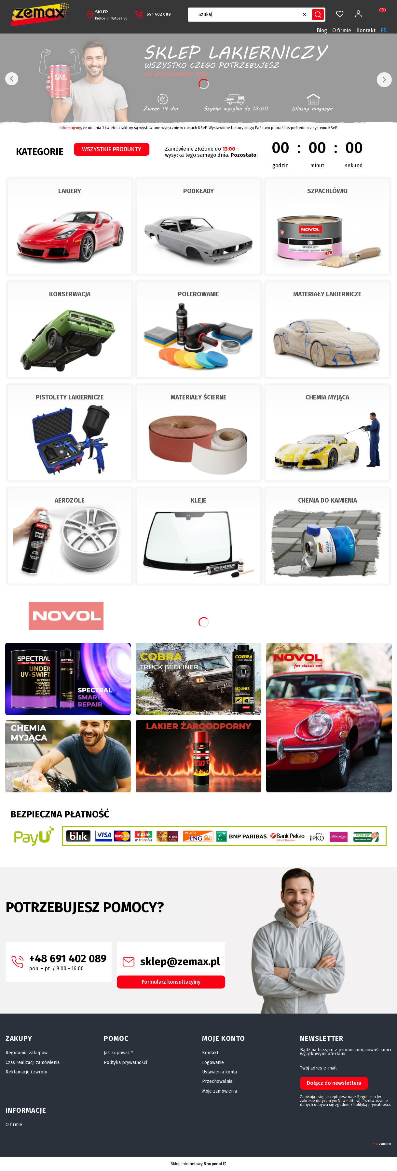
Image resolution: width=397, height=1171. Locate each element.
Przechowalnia (217, 1081)
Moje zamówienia (219, 1091)
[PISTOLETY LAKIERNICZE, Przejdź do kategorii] (69, 432)
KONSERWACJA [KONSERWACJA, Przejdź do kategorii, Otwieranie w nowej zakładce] (69, 294)
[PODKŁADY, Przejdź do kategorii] (198, 226)
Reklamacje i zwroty (26, 1072)
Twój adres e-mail (318, 1068)
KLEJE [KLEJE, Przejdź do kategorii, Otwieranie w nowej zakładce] (198, 500)
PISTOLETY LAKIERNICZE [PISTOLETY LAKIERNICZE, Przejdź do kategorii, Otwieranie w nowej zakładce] (70, 397)
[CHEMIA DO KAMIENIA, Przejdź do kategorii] (327, 535)
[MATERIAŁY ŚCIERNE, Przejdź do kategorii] (198, 432)
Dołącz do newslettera (334, 1083)
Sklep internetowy (196, 1164)
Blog (322, 30)
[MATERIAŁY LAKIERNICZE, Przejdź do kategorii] (327, 329)
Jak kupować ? (118, 1053)
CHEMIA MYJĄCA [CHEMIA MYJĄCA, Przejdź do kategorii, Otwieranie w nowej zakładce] (327, 397)
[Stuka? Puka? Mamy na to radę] (198, 679)
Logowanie (213, 1062)
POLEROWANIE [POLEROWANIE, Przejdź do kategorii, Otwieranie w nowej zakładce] (198, 294)
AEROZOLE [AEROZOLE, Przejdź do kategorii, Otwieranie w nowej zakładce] (70, 500)
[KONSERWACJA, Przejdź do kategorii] (69, 329)
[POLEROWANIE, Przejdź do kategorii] (198, 329)
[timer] (270, 152)
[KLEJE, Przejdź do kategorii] (198, 535)
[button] (318, 14)
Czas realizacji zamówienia (33, 1062)
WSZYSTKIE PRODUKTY (111, 149)
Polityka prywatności (125, 1062)
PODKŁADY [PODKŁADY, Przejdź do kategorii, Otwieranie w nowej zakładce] (198, 191)
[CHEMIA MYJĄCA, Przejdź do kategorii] (327, 432)
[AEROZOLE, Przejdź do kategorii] (69, 535)
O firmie (341, 30)
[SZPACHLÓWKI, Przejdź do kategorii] (327, 226)
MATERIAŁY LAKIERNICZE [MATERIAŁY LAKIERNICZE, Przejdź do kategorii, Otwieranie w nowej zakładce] (327, 294)
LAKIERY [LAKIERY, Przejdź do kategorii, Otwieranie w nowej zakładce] (69, 191)
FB (384, 30)
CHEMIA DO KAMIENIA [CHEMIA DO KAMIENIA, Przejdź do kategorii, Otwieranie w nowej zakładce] (327, 500)
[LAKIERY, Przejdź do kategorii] (69, 226)
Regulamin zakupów (27, 1053)
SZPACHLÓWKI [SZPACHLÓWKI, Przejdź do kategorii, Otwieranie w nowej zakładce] (327, 191)
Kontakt (366, 30)
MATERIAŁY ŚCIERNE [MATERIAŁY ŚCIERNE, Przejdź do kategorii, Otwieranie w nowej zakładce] (198, 397)
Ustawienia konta (219, 1072)
